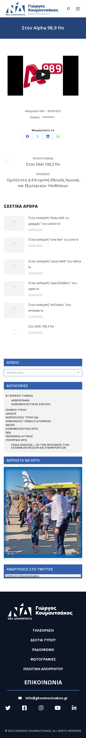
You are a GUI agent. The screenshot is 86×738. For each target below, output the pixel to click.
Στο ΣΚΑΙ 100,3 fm (41, 326)
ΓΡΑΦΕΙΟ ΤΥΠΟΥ (16, 409)
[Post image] (14, 223)
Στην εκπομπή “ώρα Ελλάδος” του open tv (52, 286)
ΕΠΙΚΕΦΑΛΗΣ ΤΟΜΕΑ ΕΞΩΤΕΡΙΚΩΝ (28, 421)
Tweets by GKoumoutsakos (22, 575)
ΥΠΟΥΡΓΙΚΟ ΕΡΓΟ (16, 440)
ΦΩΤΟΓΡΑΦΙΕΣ (43, 659)
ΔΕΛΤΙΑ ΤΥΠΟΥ (43, 640)
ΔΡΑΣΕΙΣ (11, 413)
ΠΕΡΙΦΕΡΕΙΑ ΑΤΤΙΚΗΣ (19, 436)
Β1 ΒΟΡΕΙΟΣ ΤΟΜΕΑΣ (19, 395)
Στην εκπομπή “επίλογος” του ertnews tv (49, 308)
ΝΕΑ (41, 111)
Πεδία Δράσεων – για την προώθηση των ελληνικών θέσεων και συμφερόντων (40, 446)
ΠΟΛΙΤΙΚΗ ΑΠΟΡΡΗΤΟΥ (43, 669)
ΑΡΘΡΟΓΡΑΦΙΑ (20, 400)
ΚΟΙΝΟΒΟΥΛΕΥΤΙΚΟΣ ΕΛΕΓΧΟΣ (30, 404)
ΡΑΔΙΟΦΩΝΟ (48, 117)
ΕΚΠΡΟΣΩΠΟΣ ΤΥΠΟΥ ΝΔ (22, 417)
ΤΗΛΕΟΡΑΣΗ (43, 630)
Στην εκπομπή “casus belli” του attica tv (54, 264)
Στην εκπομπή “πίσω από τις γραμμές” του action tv (48, 221)
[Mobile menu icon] (77, 8)
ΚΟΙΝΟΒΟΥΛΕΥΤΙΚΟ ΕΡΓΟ (22, 428)
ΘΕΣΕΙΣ (10, 424)
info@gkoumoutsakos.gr (43, 698)
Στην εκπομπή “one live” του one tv (53, 239)
